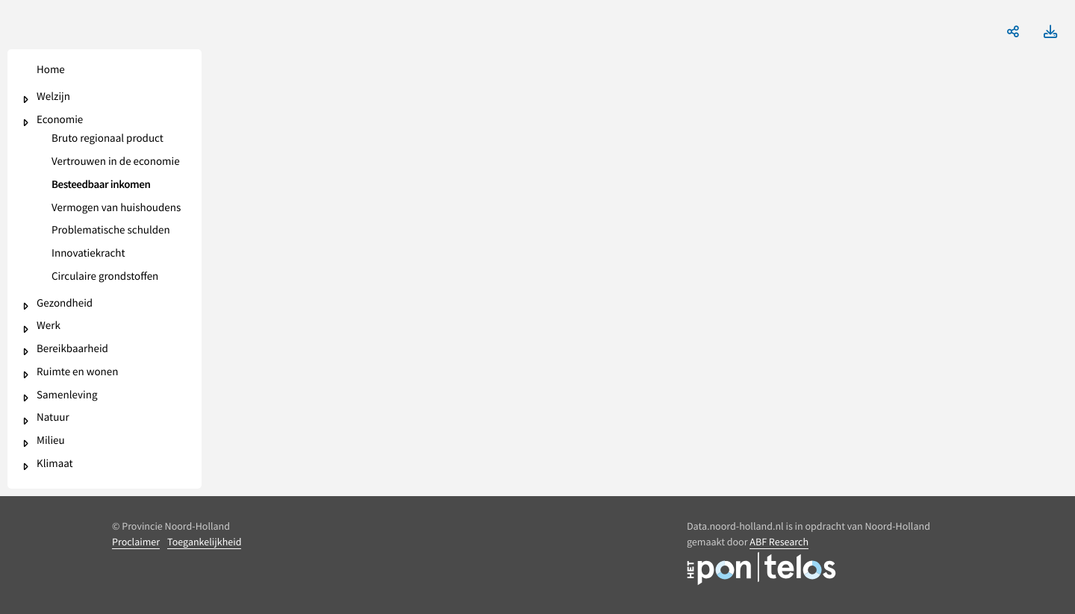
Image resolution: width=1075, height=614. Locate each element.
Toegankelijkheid (204, 541)
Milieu (51, 441)
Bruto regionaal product (107, 139)
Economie (60, 120)
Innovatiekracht (88, 254)
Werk (48, 326)
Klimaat (55, 464)
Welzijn (53, 97)
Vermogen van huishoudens (116, 208)
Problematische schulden (111, 231)
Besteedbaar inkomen (101, 185)
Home (51, 70)
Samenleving (67, 395)
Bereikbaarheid (72, 349)
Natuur (53, 418)
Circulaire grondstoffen (105, 277)
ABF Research (779, 541)
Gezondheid (65, 304)
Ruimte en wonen (77, 372)
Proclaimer (136, 541)
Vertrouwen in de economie (116, 162)
